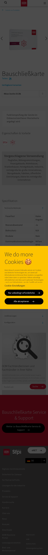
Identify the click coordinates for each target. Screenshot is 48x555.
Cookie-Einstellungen (15, 285)
